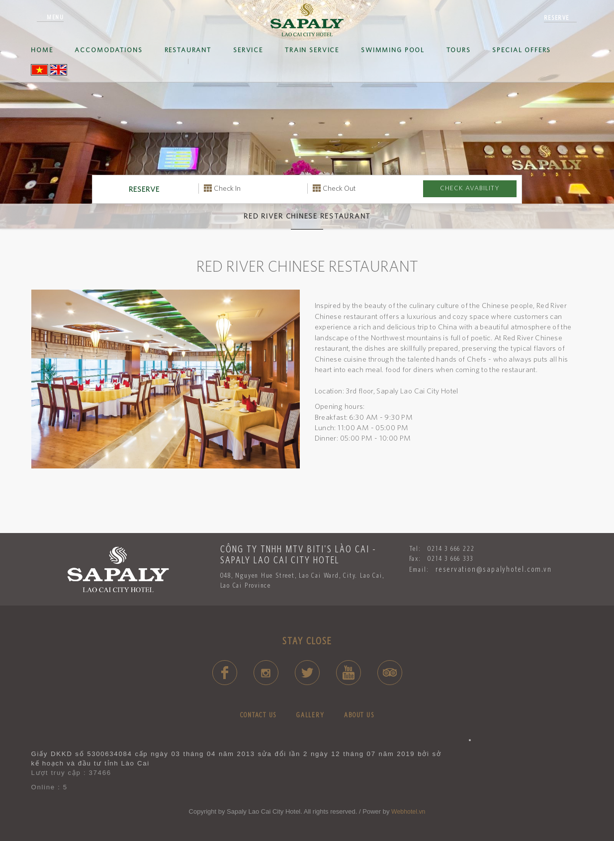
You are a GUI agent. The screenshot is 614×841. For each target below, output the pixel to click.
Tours (458, 50)
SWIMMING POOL (393, 50)
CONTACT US (258, 715)
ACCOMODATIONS (108, 50)
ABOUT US (359, 715)
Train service (312, 50)
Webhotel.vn (408, 811)
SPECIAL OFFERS (521, 50)
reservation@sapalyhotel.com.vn (494, 569)
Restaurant (188, 50)
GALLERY (310, 715)
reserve (556, 17)
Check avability (470, 188)
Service (248, 50)
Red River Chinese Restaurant (307, 216)
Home (42, 50)
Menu (55, 17)
